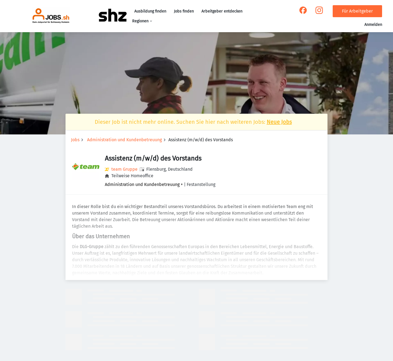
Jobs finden (184, 11)
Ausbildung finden (150, 11)
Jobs (75, 139)
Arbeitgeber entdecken (221, 11)
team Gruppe (124, 169)
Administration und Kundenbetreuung (124, 139)
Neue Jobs (279, 122)
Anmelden (373, 24)
